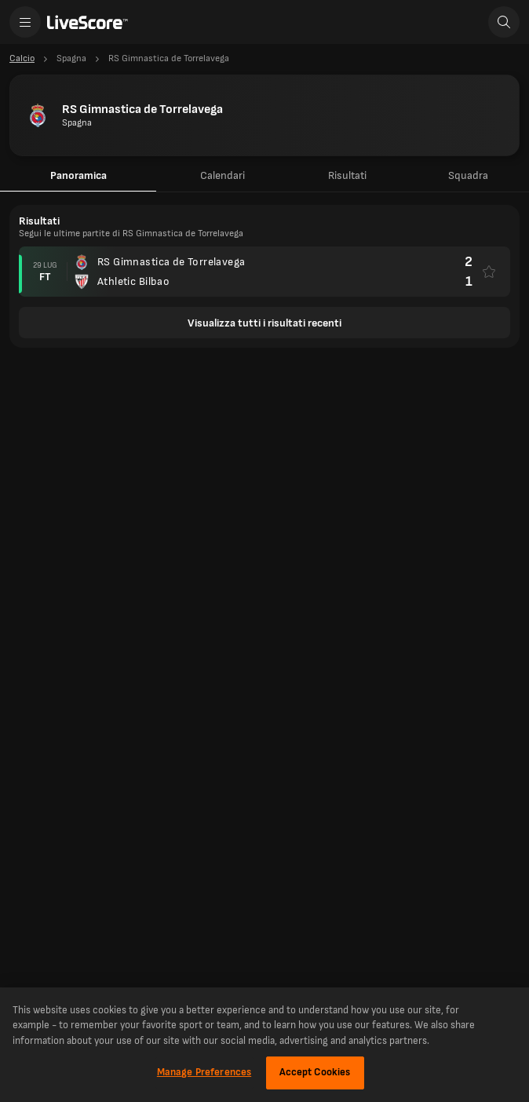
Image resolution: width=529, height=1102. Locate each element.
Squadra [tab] (468, 175)
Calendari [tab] (222, 175)
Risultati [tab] (347, 175)
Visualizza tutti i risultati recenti (264, 323)
